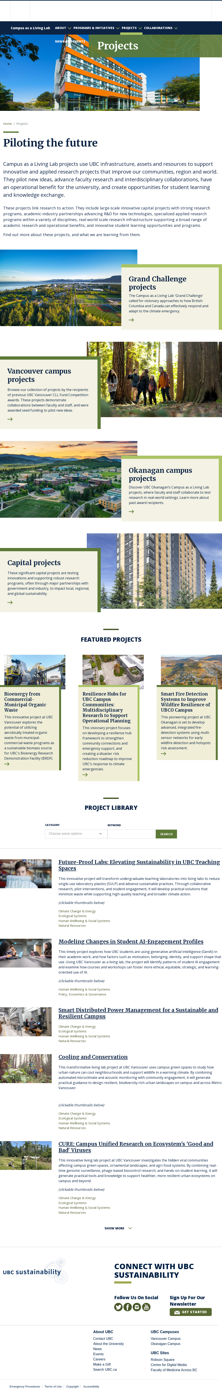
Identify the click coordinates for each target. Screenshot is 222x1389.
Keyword (114, 825)
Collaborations (158, 28)
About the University (108, 1344)
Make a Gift (102, 1364)
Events (98, 1354)
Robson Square (162, 1360)
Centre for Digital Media (169, 1365)
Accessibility (91, 1386)
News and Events (70, 41)
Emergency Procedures (25, 1386)
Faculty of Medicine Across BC (174, 1370)
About (60, 28)
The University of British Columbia (24, 11)
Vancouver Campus (165, 1338)
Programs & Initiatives (94, 28)
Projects (129, 28)
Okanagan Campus (165, 1344)
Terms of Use (53, 1386)
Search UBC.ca (105, 1369)
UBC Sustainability (35, 1272)
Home (7, 124)
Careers (99, 1359)
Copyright (72, 1386)
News (97, 1349)
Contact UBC (103, 1338)
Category (52, 825)
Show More (114, 1228)
